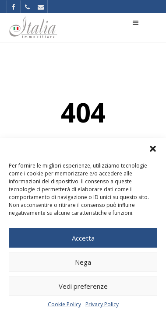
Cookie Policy (64, 304)
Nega (83, 262)
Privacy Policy (102, 304)
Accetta (83, 238)
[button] (152, 148)
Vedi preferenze (83, 286)
